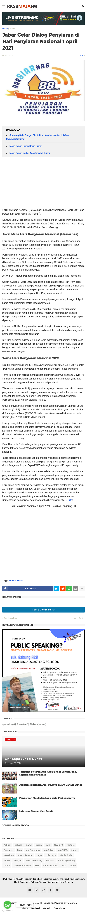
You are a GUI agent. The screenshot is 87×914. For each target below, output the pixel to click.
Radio (20, 581)
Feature (71, 845)
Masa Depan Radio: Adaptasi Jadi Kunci (29, 153)
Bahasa (18, 845)
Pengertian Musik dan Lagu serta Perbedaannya (47, 798)
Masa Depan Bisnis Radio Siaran (25, 146)
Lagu (39, 855)
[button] (3, 6)
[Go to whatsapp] (7, 905)
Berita (12, 29)
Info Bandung (33, 850)
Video (73, 865)
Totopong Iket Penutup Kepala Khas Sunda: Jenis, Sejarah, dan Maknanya (48, 773)
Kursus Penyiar (25, 855)
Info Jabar (49, 850)
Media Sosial (66, 855)
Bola (48, 845)
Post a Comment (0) (43, 609)
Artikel (7, 845)
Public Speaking (66, 860)
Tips (64, 865)
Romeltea (72, 903)
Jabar (74, 850)
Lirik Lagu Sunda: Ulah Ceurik (36, 811)
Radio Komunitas (22, 865)
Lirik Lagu (51, 855)
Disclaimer (60, 908)
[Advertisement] (43, 184)
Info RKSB (63, 850)
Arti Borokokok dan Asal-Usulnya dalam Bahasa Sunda (50, 784)
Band (29, 845)
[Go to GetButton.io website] (7, 911)
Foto (19, 850)
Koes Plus (9, 855)
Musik (7, 860)
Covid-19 (58, 845)
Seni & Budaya (50, 865)
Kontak (47, 908)
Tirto (69, 500)
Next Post (78, 618)
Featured (8, 850)
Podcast (50, 860)
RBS (37, 865)
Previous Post (10, 618)
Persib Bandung (34, 860)
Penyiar (18, 860)
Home (5, 29)
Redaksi (35, 908)
